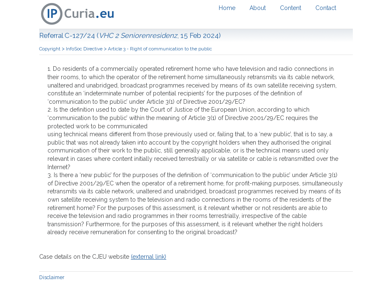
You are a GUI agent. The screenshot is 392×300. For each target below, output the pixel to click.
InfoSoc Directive (85, 49)
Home (227, 8)
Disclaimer (52, 277)
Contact (325, 8)
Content (290, 8)
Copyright (50, 49)
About (258, 8)
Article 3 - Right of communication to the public (160, 49)
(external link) (148, 256)
